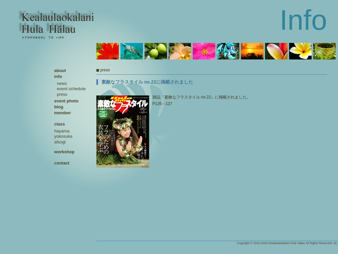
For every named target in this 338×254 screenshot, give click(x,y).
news (62, 83)
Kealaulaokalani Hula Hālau (286, 243)
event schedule (71, 88)
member (62, 112)
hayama (61, 130)
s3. (335, 243)
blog (58, 106)
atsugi (60, 141)
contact (61, 163)
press (62, 94)
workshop (64, 151)
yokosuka (63, 136)
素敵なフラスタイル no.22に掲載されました (147, 82)
